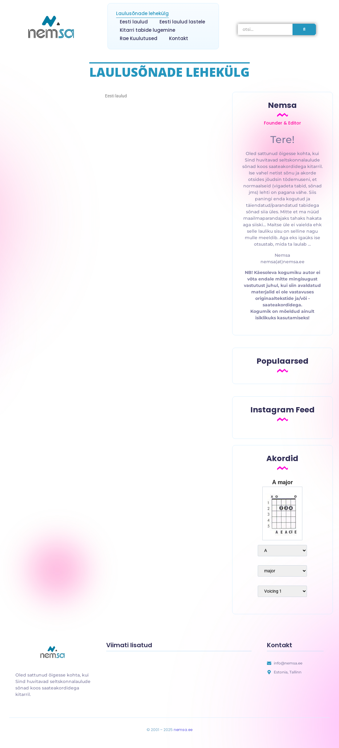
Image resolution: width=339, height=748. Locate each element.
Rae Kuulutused (138, 38)
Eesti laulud (134, 21)
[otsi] (265, 29)
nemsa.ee (183, 729)
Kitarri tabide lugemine (147, 30)
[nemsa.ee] (52, 28)
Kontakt (178, 38)
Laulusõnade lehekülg (142, 13)
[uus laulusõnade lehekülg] (53, 653)
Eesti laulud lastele (182, 21)
